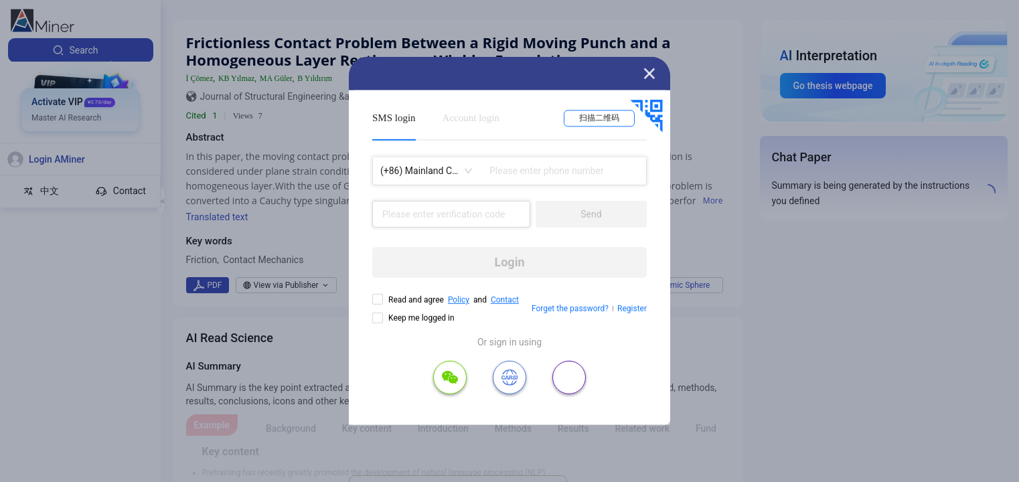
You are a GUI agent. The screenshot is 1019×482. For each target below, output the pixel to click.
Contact (505, 300)
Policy (458, 300)
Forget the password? (570, 308)
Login (509, 262)
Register (632, 308)
